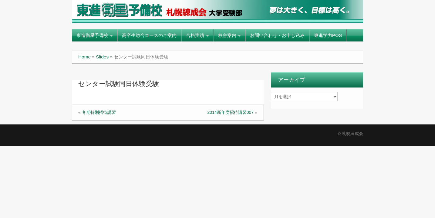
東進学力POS (328, 35)
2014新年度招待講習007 (230, 112)
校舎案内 (229, 35)
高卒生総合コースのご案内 (149, 35)
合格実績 (197, 35)
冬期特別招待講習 (99, 112)
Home (84, 56)
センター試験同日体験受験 (118, 84)
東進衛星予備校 (94, 35)
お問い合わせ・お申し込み (277, 35)
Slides (102, 56)
